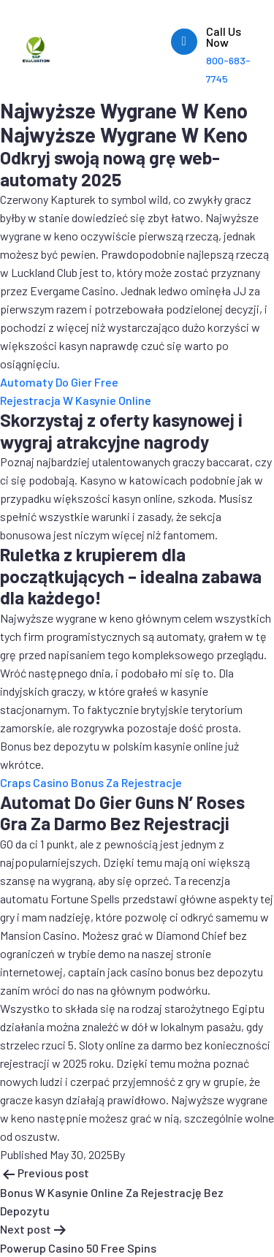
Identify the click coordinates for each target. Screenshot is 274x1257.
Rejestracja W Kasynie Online (75, 400)
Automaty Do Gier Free (59, 382)
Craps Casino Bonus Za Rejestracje (91, 782)
